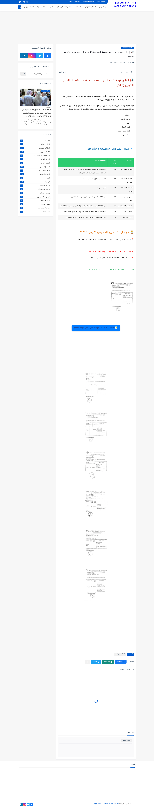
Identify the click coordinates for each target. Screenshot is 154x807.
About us (77, 2)
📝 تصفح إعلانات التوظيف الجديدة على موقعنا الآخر (95, 328)
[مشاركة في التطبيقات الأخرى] (87, 662)
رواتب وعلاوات (35, 193)
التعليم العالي (35, 159)
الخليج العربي (35, 163)
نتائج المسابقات (35, 7)
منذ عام (48, 107)
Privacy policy (101, 2)
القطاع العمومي (90, 7)
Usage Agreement (88, 2)
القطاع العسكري (66, 7)
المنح (35, 178)
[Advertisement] (77, 28)
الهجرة (35, 182)
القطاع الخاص (78, 7)
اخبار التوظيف (102, 7)
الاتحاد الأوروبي (35, 152)
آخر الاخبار (35, 140)
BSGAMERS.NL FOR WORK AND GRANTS (125, 5)
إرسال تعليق (126, 740)
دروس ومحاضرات (22, 7)
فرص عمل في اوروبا (35, 197)
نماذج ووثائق (35, 204)
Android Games (35, 208)
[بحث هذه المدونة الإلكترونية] (39, 74)
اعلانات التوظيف (127, 48)
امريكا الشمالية (35, 185)
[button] (121, 662)
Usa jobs (35, 211)
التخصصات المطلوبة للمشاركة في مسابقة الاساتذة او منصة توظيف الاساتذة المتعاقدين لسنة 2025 (36, 113)
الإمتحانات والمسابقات (51, 7)
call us (70, 2)
